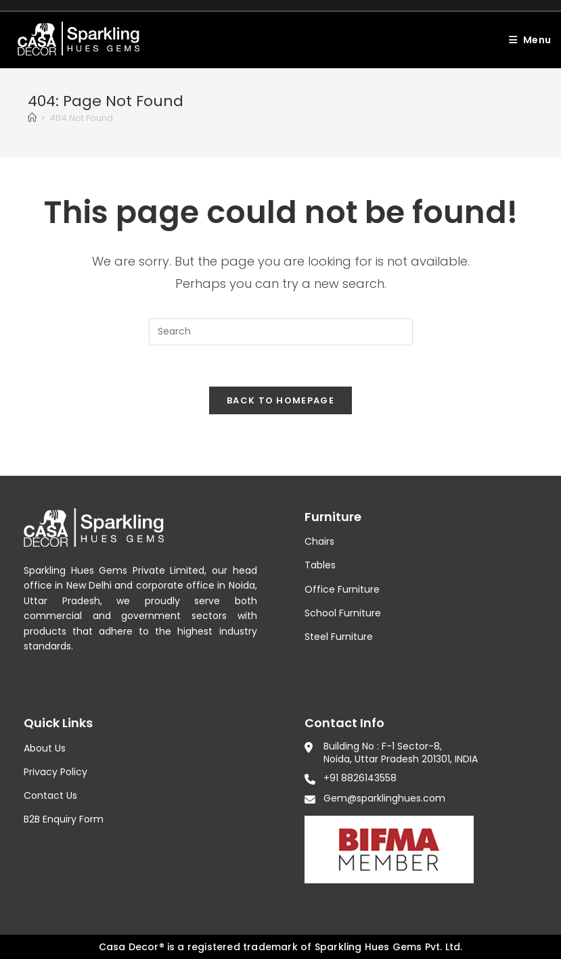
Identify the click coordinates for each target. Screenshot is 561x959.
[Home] (32, 118)
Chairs (319, 541)
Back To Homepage (280, 400)
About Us (45, 748)
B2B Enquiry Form (64, 819)
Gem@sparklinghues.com (384, 798)
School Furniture (343, 613)
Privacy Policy (55, 772)
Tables (320, 565)
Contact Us (50, 795)
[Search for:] (556, 40)
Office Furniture (342, 589)
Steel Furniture (339, 636)
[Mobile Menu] (525, 40)
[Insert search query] (281, 331)
